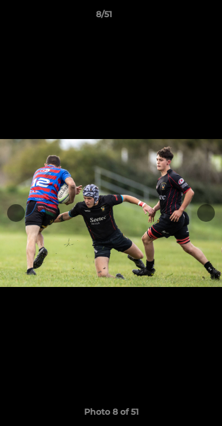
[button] (179, 17)
